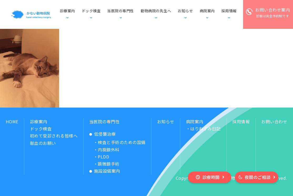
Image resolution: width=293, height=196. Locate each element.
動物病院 (156, 11)
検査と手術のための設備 (122, 142)
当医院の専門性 (104, 121)
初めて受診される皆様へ (54, 136)
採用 (229, 11)
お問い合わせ (274, 121)
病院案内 (194, 121)
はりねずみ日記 (205, 128)
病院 (207, 11)
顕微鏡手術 (109, 164)
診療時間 (211, 177)
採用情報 (241, 121)
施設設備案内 (107, 171)
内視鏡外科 (109, 149)
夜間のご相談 (258, 177)
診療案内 (38, 121)
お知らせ (185, 10)
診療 (67, 11)
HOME (12, 121)
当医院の (120, 11)
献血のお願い (43, 143)
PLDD (103, 156)
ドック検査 (91, 10)
